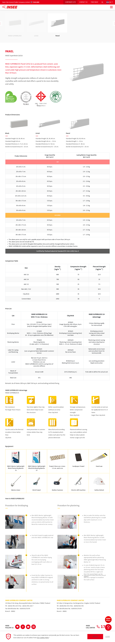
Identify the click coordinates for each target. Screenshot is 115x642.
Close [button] (107, 636)
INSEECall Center (90, 627)
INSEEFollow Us (9, 627)
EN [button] (108, 2)
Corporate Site (70, 2)
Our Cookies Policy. (43, 638)
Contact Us (83, 2)
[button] (102, 2)
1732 (103, 627)
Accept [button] (95, 636)
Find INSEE (94, 2)
